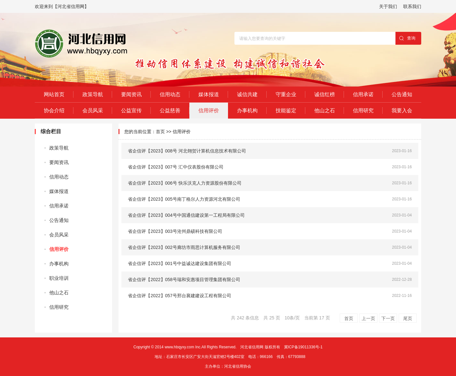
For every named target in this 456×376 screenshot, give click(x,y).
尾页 (407, 318)
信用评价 (208, 110)
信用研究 (363, 110)
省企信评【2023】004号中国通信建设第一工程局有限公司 (186, 215)
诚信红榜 (324, 94)
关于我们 (388, 6)
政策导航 (92, 94)
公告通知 (402, 94)
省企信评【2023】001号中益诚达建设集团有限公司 (179, 263)
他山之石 (324, 110)
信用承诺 (363, 94)
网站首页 (54, 94)
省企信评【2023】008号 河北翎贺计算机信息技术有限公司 (187, 150)
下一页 (388, 318)
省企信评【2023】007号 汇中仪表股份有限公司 (175, 167)
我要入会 (402, 110)
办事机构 (247, 110)
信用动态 (170, 94)
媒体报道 (208, 94)
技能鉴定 (286, 110)
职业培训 (59, 278)
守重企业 (286, 94)
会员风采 (92, 110)
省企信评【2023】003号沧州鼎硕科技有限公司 (175, 231)
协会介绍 (54, 110)
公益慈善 (170, 110)
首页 (160, 131)
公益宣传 (131, 110)
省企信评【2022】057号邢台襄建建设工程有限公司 (179, 295)
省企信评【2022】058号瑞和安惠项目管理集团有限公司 (184, 279)
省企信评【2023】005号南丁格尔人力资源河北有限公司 (184, 199)
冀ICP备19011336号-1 (303, 347)
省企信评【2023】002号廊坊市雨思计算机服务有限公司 (184, 247)
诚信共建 (247, 94)
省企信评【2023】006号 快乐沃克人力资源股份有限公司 (184, 183)
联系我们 (412, 6)
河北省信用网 (251, 347)
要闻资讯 (131, 94)
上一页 (368, 318)
